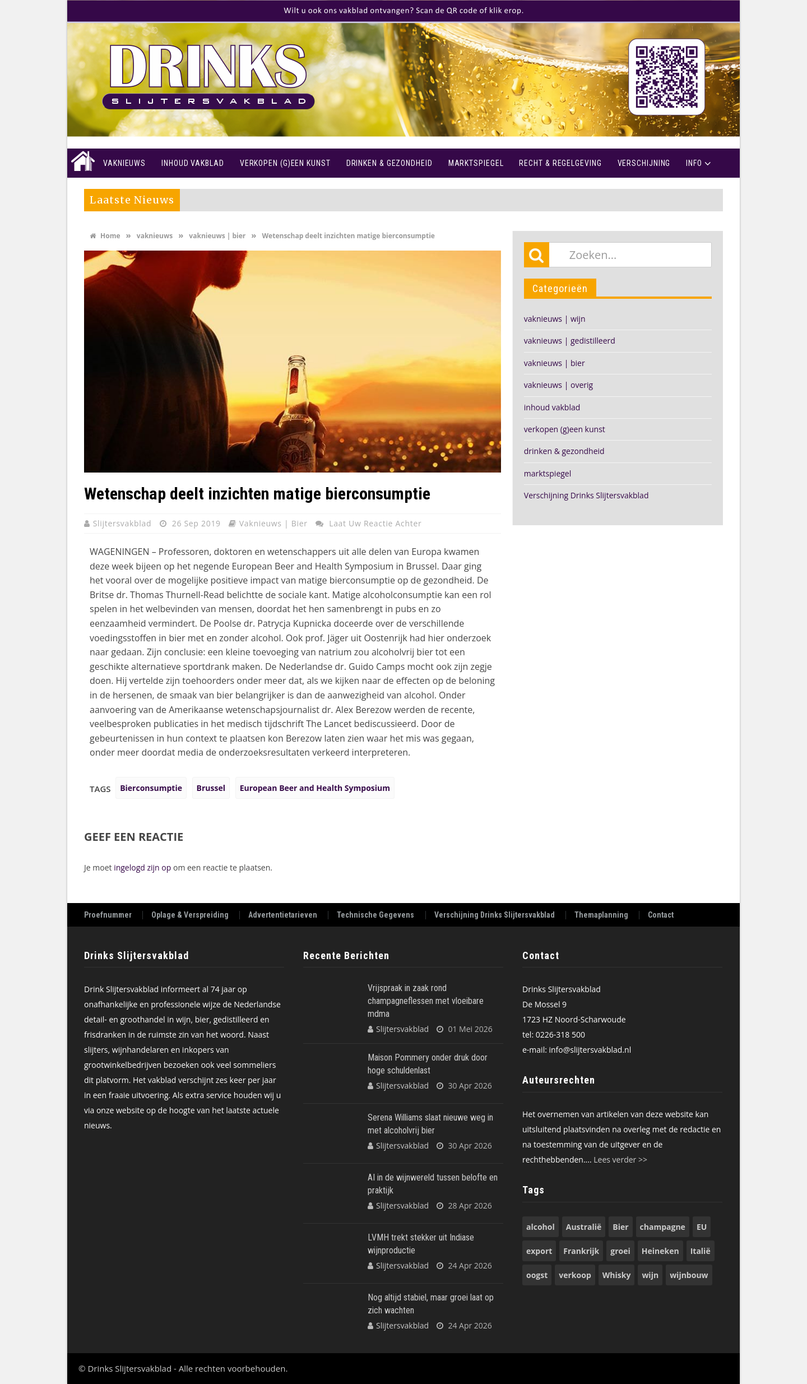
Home (81, 163)
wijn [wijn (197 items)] (650, 1275)
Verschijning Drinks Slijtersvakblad (586, 495)
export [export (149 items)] (539, 1251)
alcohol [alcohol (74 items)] (540, 1226)
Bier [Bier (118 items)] (620, 1226)
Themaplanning (601, 915)
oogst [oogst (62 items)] (537, 1275)
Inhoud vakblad (192, 163)
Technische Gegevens (375, 915)
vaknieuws (155, 235)
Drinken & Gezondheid (389, 163)
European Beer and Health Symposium (315, 788)
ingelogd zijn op (142, 867)
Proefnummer (108, 915)
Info (694, 163)
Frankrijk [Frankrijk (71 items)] (581, 1251)
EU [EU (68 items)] (702, 1226)
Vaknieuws (124, 163)
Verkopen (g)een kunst (285, 163)
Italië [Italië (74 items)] (700, 1251)
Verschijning (644, 163)
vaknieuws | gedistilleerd (569, 340)
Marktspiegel (476, 163)
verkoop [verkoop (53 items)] (575, 1275)
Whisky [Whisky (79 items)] (616, 1275)
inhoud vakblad (552, 407)
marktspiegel (547, 473)
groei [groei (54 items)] (620, 1251)
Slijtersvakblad (123, 523)
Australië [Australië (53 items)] (584, 1226)
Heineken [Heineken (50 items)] (660, 1251)
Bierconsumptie (151, 788)
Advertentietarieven (282, 915)
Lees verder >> (620, 1159)
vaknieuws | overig (558, 384)
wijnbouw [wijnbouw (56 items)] (689, 1275)
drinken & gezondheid (564, 451)
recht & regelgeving (560, 163)
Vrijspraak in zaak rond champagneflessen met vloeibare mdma (426, 1001)
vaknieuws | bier (217, 235)
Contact (661, 915)
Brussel (211, 788)
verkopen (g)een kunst (564, 429)
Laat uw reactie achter (375, 523)
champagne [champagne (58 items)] (662, 1226)
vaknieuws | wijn (555, 318)
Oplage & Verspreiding (190, 915)
